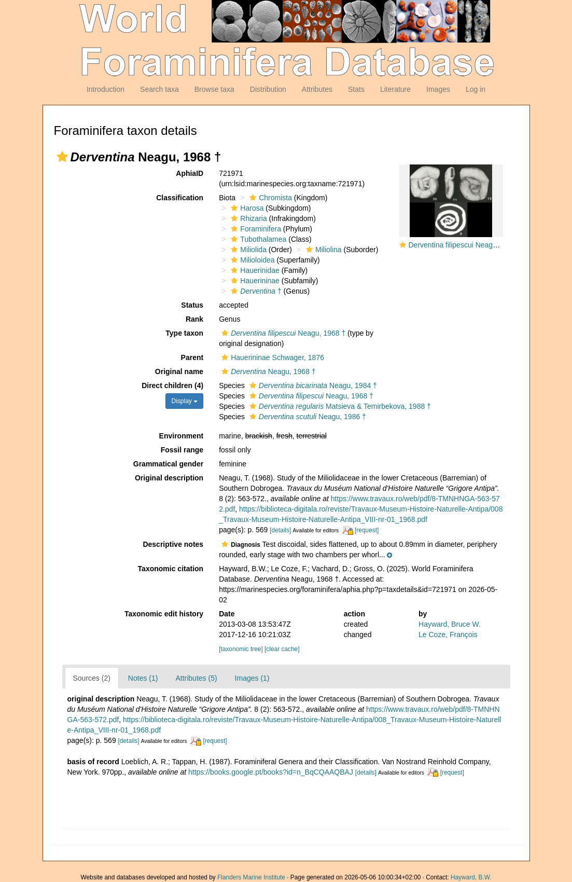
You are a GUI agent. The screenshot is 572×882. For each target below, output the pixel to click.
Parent (192, 357)
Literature (395, 89)
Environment (181, 436)
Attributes (317, 89)
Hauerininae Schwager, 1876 (271, 357)
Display (184, 401)
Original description (169, 478)
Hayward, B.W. (471, 877)
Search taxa (159, 89)
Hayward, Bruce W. (449, 624)
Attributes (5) (196, 678)
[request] (367, 530)
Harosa (245, 208)
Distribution (268, 89)
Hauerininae (254, 281)
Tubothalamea (257, 239)
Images (438, 89)
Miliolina (322, 249)
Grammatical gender (168, 464)
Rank (194, 319)
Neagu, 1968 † (282, 333)
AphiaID (189, 173)
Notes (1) (143, 678)
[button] (62, 156)
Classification (179, 198)
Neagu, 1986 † (306, 416)
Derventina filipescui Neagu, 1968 (463, 245)
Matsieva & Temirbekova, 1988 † (339, 406)
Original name (179, 371)
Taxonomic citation (171, 568)
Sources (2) (91, 678)
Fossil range (182, 450)
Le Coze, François (448, 634)
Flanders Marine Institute (251, 877)
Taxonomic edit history (163, 614)
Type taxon (184, 333)
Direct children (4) (172, 385)
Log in (475, 89)
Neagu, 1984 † (312, 385)
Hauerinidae (254, 270)
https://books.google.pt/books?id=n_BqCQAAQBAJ (270, 772)
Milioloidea (251, 260)
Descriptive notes (173, 544)
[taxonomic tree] (241, 649)
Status (192, 305)
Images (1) (252, 678)
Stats (356, 89)
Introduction (105, 89)
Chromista (269, 198)
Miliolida (247, 249)
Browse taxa (214, 89)
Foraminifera (254, 229)
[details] (280, 530)
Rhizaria (247, 218)
